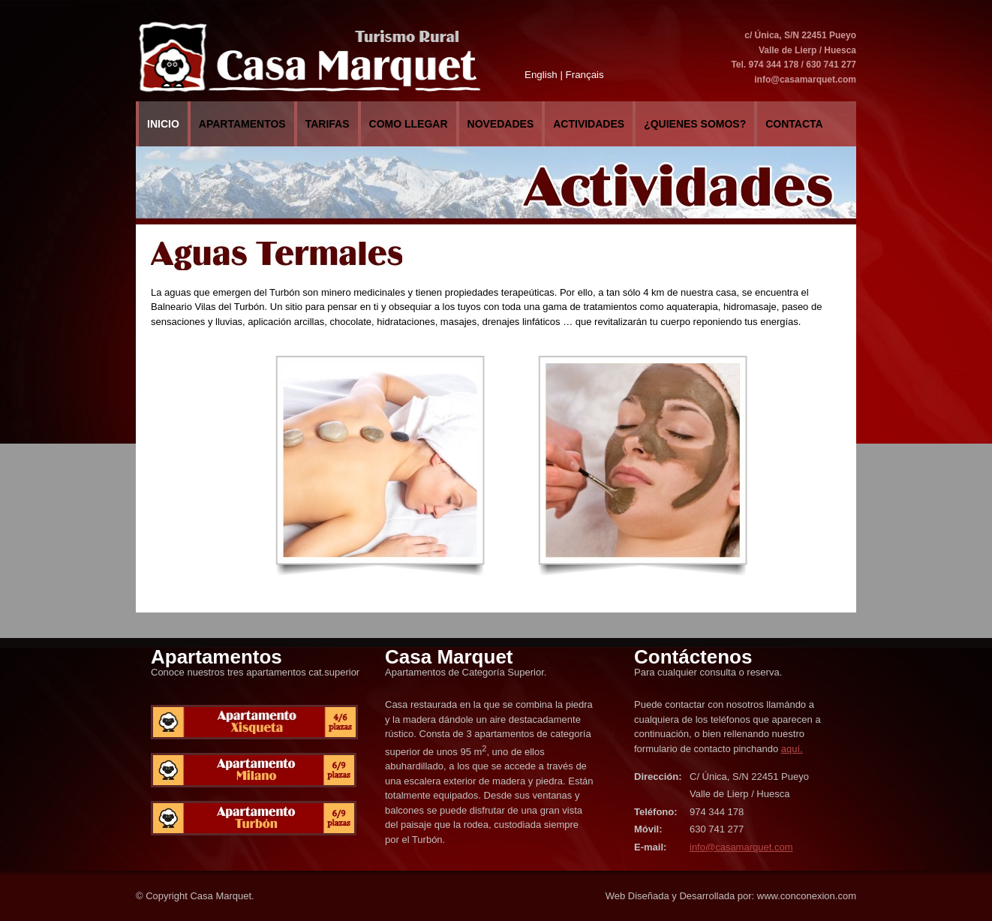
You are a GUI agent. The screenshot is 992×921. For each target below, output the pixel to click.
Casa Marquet (220, 895)
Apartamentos (242, 124)
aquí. (792, 748)
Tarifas (327, 124)
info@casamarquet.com (805, 79)
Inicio (163, 124)
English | (544, 74)
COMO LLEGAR (408, 124)
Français (585, 74)
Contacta (793, 124)
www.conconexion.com (806, 895)
